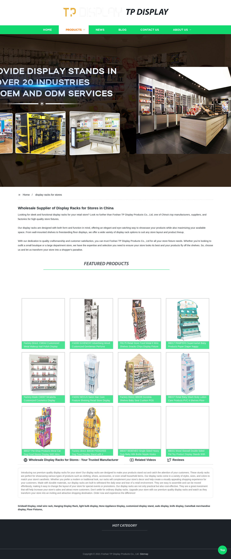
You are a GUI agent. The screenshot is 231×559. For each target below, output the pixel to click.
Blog (122, 29)
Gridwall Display (26, 506)
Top (222, 549)
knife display (176, 506)
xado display (162, 506)
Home (47, 29)
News (100, 29)
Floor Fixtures (34, 509)
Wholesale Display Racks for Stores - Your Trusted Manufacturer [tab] (71, 460)
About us (180, 29)
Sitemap (144, 554)
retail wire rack (45, 506)
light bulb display (88, 506)
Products (74, 29)
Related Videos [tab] (143, 460)
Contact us (149, 29)
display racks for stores (48, 194)
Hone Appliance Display (112, 506)
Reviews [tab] (175, 460)
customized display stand (140, 506)
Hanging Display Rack (66, 506)
